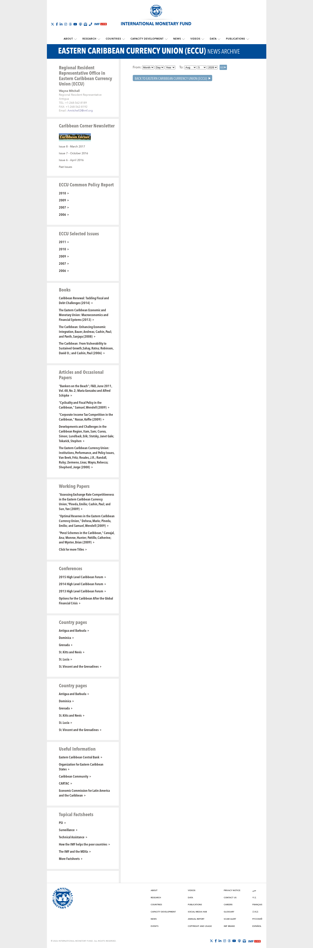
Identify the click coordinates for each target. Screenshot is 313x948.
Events (154, 926)
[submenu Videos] (201, 39)
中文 (254, 897)
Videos (194, 39)
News (176, 39)
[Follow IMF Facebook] (57, 24)
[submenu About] (77, 39)
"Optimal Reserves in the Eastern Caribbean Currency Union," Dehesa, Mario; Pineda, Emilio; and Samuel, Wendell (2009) (87, 520)
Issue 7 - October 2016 (73, 153)
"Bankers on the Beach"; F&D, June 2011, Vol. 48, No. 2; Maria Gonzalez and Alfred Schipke (85, 390)
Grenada (64, 644)
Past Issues (65, 166)
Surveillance (67, 829)
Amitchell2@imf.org (80, 110)
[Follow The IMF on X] (52, 24)
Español (256, 926)
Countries (114, 39)
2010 (62, 192)
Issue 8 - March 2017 (72, 146)
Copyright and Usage (200, 926)
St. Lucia (64, 659)
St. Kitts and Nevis (70, 651)
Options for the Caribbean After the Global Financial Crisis (86, 600)
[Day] (159, 67)
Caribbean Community (73, 775)
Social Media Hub (197, 911)
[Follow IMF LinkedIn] (61, 24)
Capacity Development (147, 39)
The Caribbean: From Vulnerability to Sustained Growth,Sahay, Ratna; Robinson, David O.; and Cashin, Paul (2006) (86, 347)
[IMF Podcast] (80, 24)
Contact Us (230, 897)
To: (181, 67)
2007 (62, 207)
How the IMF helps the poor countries (83, 844)
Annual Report (196, 919)
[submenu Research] (100, 39)
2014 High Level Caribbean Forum (81, 583)
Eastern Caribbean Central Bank (79, 756)
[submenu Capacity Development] (166, 39)
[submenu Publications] (245, 39)
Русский (257, 919)
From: (137, 67)
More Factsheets (69, 858)
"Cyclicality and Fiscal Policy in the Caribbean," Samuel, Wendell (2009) (83, 405)
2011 (62, 241)
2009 (62, 199)
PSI (61, 822)
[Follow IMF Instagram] (65, 24)
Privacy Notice (232, 890)
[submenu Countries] (124, 39)
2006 (62, 214)
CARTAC (64, 783)
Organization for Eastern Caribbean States (81, 766)
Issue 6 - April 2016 (71, 160)
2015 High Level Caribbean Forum (81, 576)
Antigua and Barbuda (72, 630)
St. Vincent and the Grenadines (79, 666)
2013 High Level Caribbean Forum (81, 590)
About (70, 39)
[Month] (148, 67)
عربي (254, 890)
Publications (233, 39)
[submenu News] (182, 39)
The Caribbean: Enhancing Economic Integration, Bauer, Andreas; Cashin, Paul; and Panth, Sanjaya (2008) (85, 331)
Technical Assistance (71, 836)
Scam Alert (230, 919)
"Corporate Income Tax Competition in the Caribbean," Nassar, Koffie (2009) (86, 417)
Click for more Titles (71, 549)
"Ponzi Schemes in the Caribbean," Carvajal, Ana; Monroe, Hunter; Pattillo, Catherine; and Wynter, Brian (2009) (86, 537)
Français (257, 904)
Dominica (65, 637)
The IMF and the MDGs (73, 851)
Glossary (229, 911)
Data (211, 39)
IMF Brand (229, 926)
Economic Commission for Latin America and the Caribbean (84, 793)
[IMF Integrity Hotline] (90, 24)
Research (91, 39)
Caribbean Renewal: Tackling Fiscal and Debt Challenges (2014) (84, 300)
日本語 (255, 911)
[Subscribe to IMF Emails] (85, 24)
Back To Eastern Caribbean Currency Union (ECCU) (171, 78)
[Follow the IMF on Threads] (70, 24)
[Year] (170, 67)
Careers (228, 904)
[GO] (223, 67)
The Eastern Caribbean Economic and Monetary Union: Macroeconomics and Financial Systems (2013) (83, 314)
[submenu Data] (217, 39)
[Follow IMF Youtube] (75, 24)
